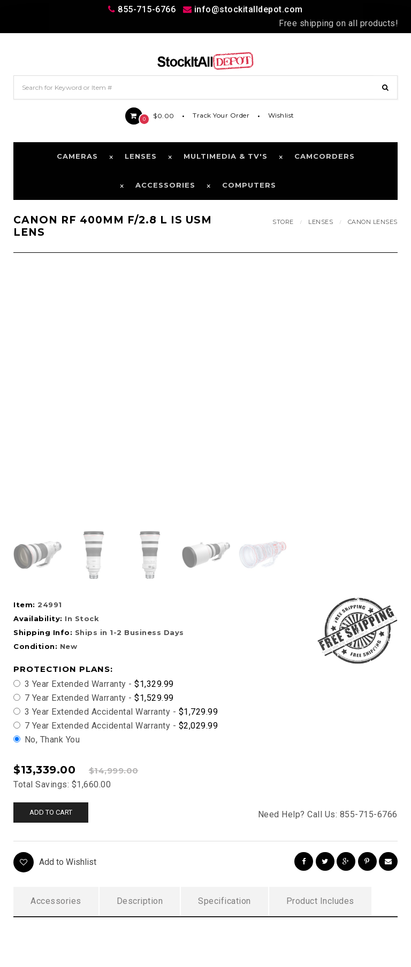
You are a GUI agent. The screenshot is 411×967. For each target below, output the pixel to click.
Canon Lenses (373, 222)
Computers (249, 185)
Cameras (77, 156)
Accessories (165, 185)
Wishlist (281, 115)
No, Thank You (46, 739)
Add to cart (50, 812)
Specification (224, 901)
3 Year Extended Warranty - (93, 684)
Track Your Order (221, 115)
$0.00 (149, 116)
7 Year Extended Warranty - (93, 698)
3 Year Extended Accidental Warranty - (115, 712)
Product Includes (320, 901)
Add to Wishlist (54, 862)
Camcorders (324, 156)
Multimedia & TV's (226, 156)
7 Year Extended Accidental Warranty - (115, 726)
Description (140, 901)
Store (283, 222)
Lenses (141, 156)
